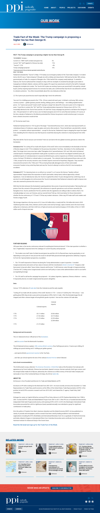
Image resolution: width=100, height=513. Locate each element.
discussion (20, 341)
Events (91, 8)
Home (46, 8)
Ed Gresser (30, 44)
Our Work (82, 8)
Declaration (44, 337)
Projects (71, 8)
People (62, 8)
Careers (18, 509)
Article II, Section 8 (68, 265)
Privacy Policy (78, 509)
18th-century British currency (44, 346)
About (54, 8)
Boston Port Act (52, 357)
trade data (33, 288)
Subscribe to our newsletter (61, 488)
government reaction (33, 353)
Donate (90, 3)
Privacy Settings (89, 509)
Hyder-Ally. (56, 374)
